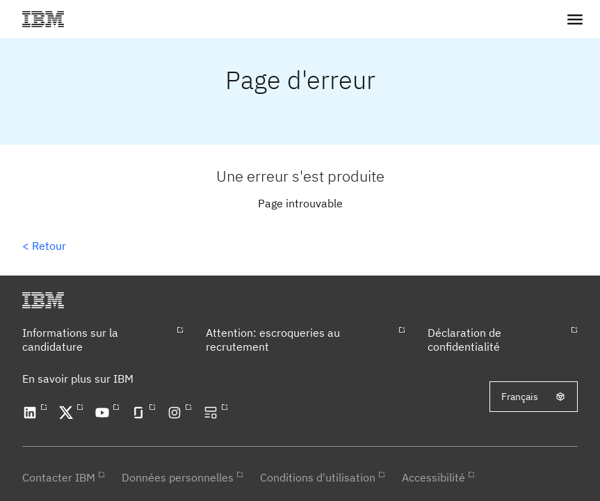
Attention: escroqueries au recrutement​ (273, 340)
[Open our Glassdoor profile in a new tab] (140, 412)
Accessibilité (433, 477)
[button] (575, 19)
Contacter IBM (58, 477)
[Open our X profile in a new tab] (68, 412)
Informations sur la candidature (70, 340)
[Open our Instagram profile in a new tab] (176, 412)
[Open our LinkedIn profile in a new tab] (32, 412)
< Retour (44, 246)
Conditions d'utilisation (317, 477)
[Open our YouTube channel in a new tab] (104, 412)
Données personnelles (178, 477)
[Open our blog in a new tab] (212, 412)
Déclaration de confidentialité (464, 340)
